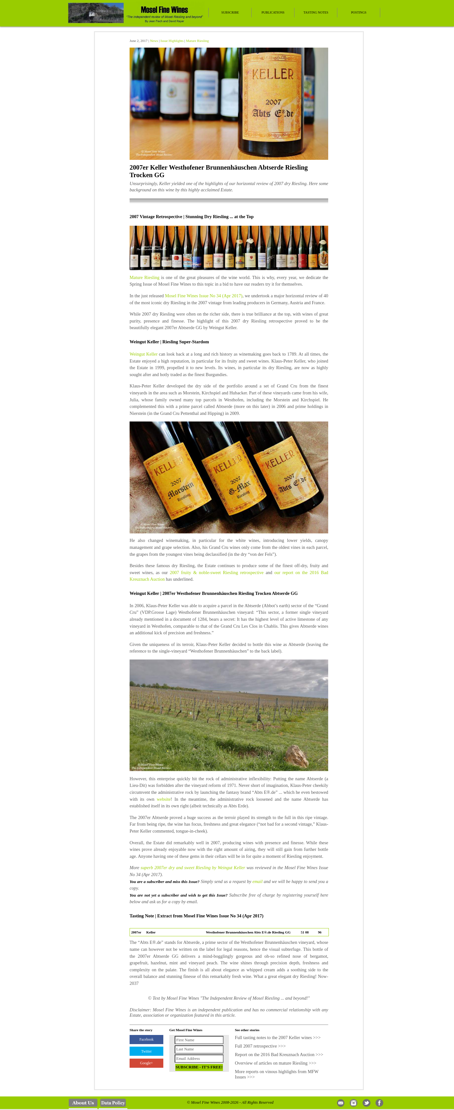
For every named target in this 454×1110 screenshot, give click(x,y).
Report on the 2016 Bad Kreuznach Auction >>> (279, 1054)
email (258, 881)
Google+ (146, 1063)
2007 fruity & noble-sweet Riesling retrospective (217, 572)
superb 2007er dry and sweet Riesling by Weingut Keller (193, 867)
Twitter (146, 1051)
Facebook (146, 1039)
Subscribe (230, 12)
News (154, 41)
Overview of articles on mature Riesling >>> (276, 1063)
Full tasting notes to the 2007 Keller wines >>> (278, 1037)
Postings (358, 12)
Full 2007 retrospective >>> (260, 1046)
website (164, 799)
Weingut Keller (144, 354)
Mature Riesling (197, 41)
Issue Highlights (171, 41)
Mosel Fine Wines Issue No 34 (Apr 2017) (203, 295)
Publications (272, 12)
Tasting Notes (316, 12)
